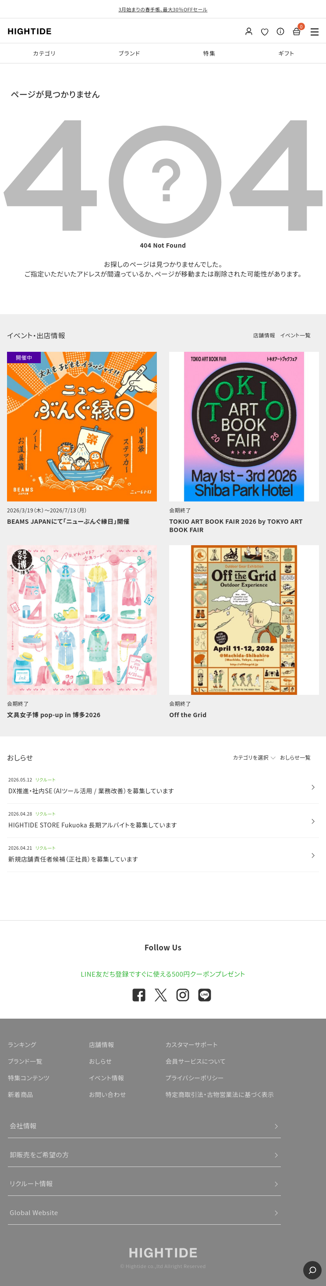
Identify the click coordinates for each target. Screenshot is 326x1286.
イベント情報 (106, 1077)
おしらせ (100, 1061)
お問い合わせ (107, 1094)
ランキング (22, 1044)
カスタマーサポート (192, 1044)
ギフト (286, 53)
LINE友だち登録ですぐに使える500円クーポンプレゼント (163, 973)
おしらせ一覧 (295, 757)
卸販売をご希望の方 (39, 1154)
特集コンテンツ (29, 1077)
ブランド (130, 53)
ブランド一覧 (25, 1061)
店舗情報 (264, 335)
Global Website (34, 1212)
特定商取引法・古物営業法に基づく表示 (220, 1094)
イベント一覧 (295, 335)
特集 (209, 53)
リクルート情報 (31, 1183)
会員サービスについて (196, 1061)
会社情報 (23, 1125)
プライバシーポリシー (195, 1077)
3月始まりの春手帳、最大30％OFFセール (162, 9)
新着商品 (20, 1094)
